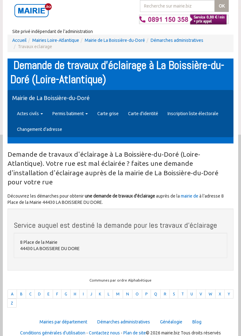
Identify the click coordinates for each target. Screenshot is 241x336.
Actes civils (30, 113)
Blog (196, 321)
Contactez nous (104, 332)
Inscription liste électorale (193, 113)
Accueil (19, 40)
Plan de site (134, 332)
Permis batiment (70, 113)
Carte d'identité (143, 113)
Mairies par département (63, 321)
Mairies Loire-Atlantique (55, 40)
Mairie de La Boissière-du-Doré (115, 40)
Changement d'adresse (39, 129)
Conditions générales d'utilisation (52, 332)
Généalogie (171, 321)
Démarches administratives (177, 40)
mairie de (190, 196)
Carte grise (108, 113)
